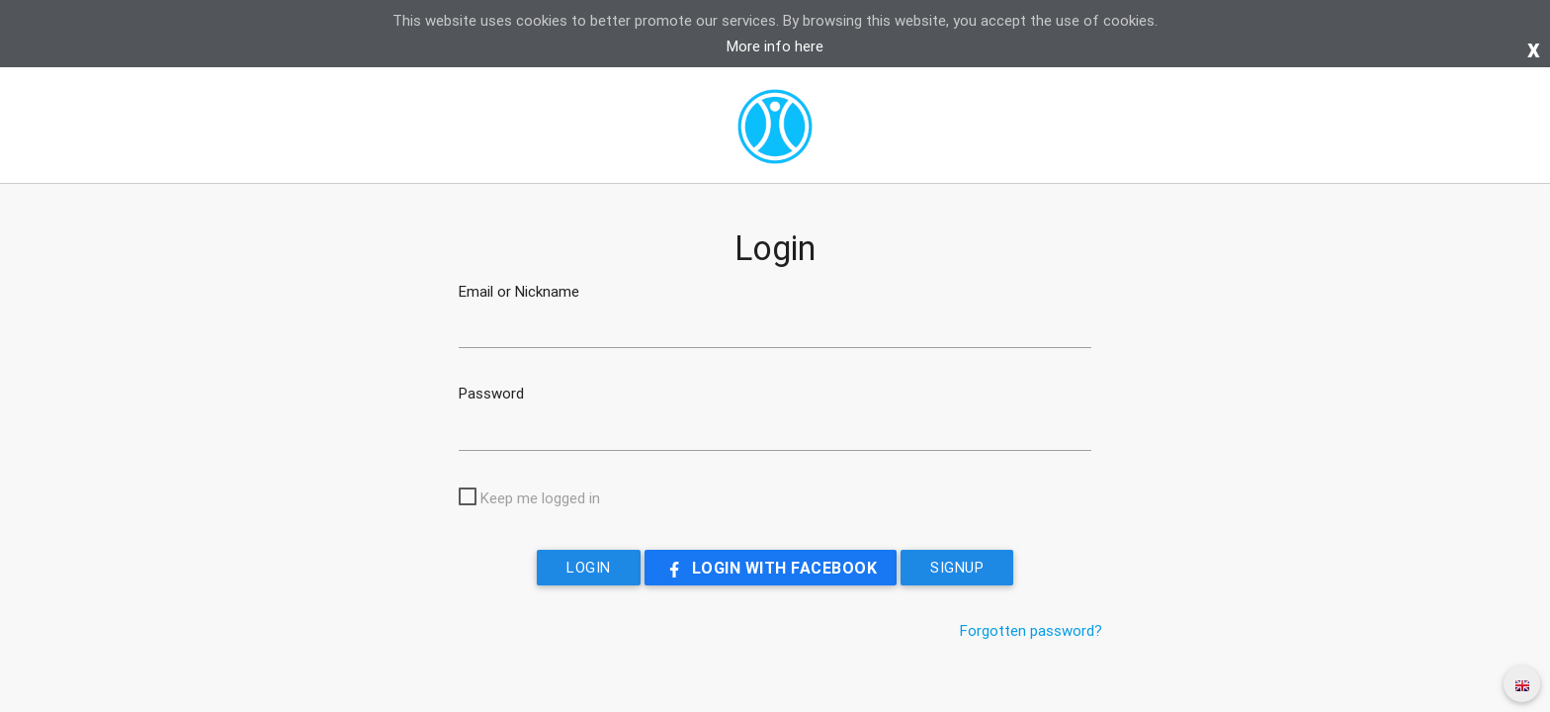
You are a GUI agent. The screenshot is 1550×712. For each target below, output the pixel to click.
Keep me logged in (540, 498)
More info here (775, 46)
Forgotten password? (1031, 630)
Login (588, 567)
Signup (957, 567)
